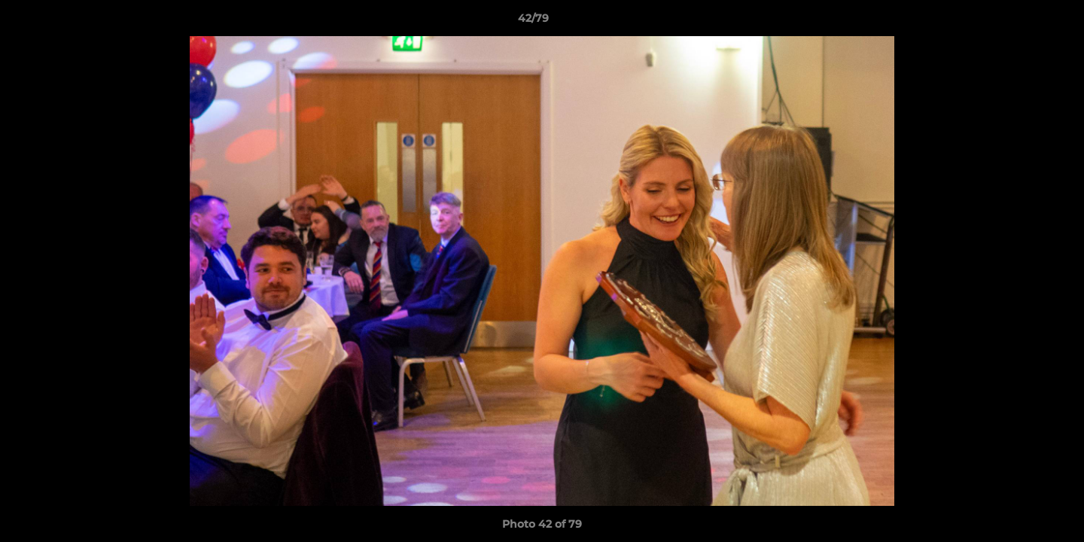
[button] (1021, 22)
